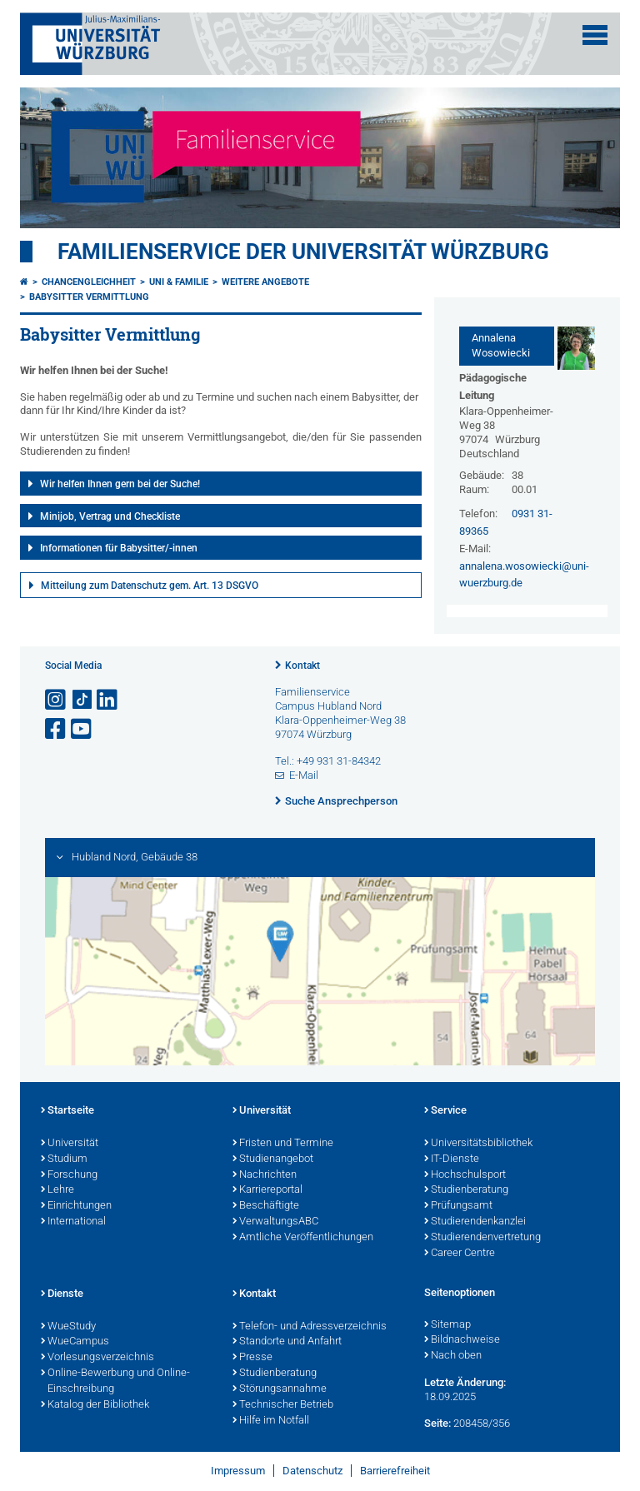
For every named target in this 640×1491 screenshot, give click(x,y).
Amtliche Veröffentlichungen (302, 1237)
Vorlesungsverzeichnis (97, 1357)
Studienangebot (272, 1159)
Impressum (238, 1470)
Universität (69, 1143)
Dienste (62, 1294)
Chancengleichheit (89, 282)
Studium (64, 1159)
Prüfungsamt (458, 1206)
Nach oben (453, 1356)
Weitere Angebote (265, 282)
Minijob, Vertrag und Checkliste (110, 516)
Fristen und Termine (282, 1143)
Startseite (67, 1111)
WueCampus (75, 1341)
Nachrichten (264, 1175)
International (73, 1221)
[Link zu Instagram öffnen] (56, 700)
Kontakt (302, 665)
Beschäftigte (265, 1206)
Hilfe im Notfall (270, 1421)
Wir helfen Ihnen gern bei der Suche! (120, 484)
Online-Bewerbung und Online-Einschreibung (115, 1381)
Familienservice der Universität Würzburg (303, 251)
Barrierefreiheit (395, 1470)
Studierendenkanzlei (475, 1221)
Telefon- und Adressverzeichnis (309, 1326)
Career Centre (459, 1253)
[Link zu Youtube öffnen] (82, 729)
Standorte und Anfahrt (287, 1341)
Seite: (437, 1423)
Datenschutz (312, 1470)
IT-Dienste (451, 1159)
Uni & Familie (178, 282)
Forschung (69, 1175)
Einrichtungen (76, 1206)
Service (445, 1111)
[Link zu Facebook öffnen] (56, 729)
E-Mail (303, 775)
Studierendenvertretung (482, 1237)
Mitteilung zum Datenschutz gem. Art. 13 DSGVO (149, 585)
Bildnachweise (462, 1340)
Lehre (57, 1190)
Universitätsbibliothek (478, 1143)
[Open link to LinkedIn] (108, 700)
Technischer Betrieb (282, 1405)
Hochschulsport (465, 1175)
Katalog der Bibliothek (95, 1405)
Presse (252, 1357)
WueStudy (68, 1326)
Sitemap (447, 1325)
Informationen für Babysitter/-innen (119, 548)
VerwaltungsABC (275, 1221)
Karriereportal (267, 1190)
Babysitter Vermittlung (89, 297)
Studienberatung (466, 1190)
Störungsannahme (279, 1389)
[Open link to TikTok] (82, 700)
